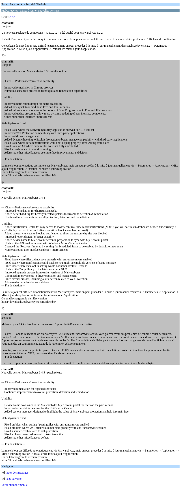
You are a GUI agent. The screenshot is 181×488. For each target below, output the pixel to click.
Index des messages (17, 472)
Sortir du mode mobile (14, 484)
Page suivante (13, 478)
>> (13, 16)
